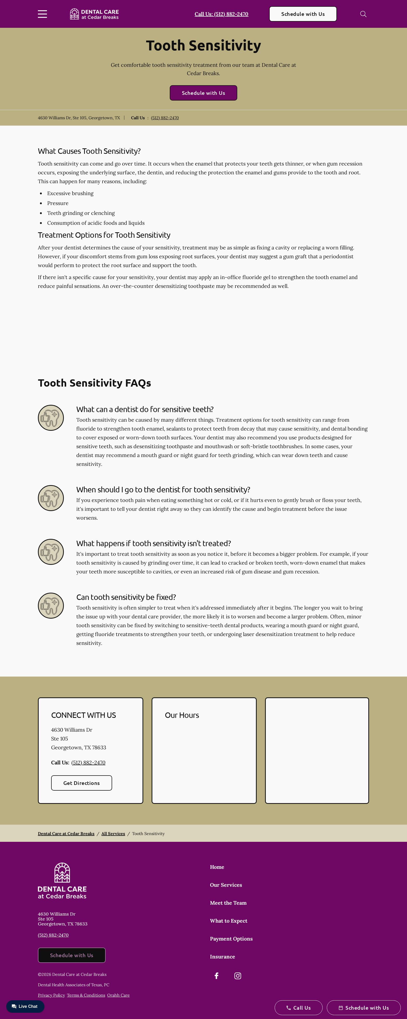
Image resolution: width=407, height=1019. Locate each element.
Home (217, 867)
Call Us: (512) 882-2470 (221, 14)
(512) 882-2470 (165, 117)
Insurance (222, 956)
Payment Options (231, 938)
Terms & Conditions (86, 995)
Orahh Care (118, 995)
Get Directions (81, 782)
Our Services (226, 885)
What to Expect (228, 920)
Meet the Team (228, 902)
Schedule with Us (303, 13)
